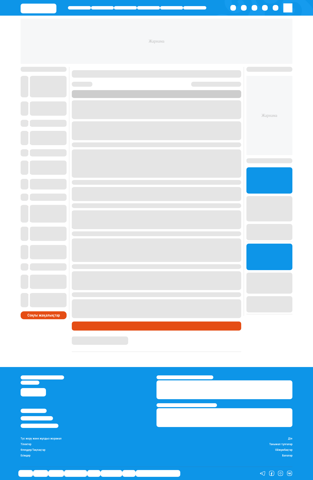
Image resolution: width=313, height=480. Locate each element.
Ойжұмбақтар (283, 449)
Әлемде (125, 8)
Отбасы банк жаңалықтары (158, 473)
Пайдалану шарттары (39, 426)
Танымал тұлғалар (280, 444)
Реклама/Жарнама (37, 418)
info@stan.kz (30, 383)
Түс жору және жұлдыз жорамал (41, 438)
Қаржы (102, 8)
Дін (290, 438)
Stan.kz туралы (34, 411)
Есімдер (25, 455)
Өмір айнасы (148, 8)
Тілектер (80, 326)
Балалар (287, 455)
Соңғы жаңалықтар (43, 315)
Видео (129, 473)
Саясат (79, 8)
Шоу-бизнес (194, 8)
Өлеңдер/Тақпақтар (33, 449)
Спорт (172, 8)
